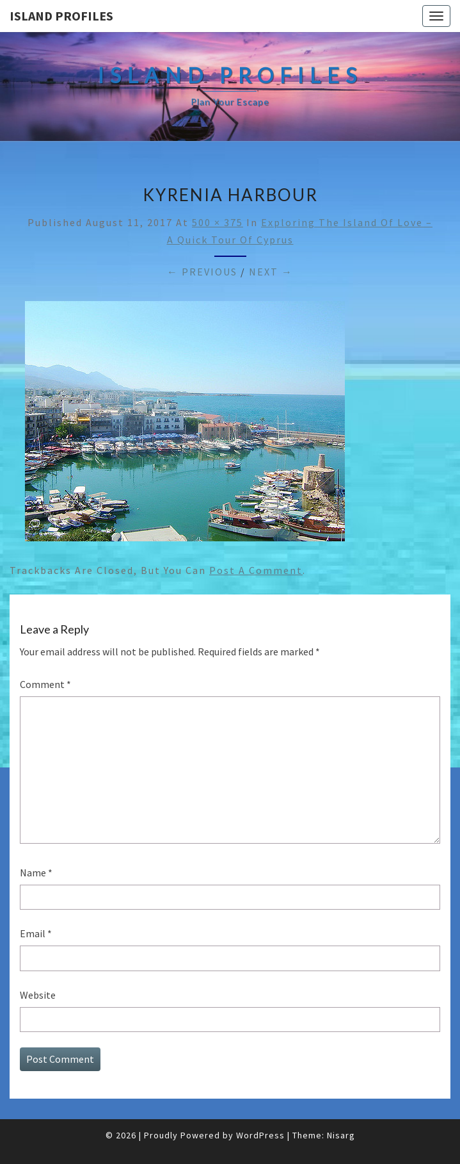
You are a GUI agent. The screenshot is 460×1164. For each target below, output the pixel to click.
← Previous (202, 271)
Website (38, 994)
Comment (45, 684)
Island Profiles (61, 16)
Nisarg (341, 1135)
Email (36, 933)
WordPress (260, 1135)
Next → (271, 271)
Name (36, 872)
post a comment (256, 570)
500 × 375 (217, 222)
